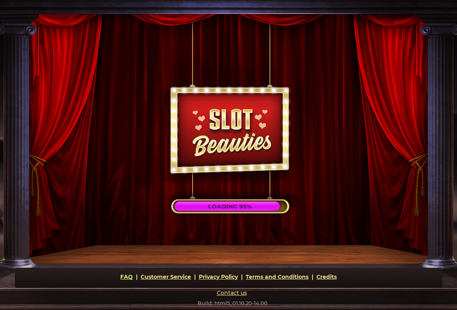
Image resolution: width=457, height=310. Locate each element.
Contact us (232, 292)
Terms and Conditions (277, 276)
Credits (326, 276)
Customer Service (166, 276)
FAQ (126, 276)
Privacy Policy (218, 276)
